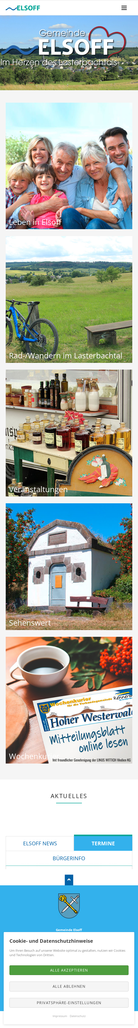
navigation (124, 8)
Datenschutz (78, 1016)
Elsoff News (40, 843)
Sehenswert (30, 622)
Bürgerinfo (69, 858)
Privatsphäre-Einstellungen (69, 1002)
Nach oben (69, 880)
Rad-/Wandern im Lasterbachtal (65, 355)
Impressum (60, 1016)
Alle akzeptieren (69, 970)
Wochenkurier (34, 756)
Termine (103, 843)
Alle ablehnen (69, 986)
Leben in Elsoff (35, 222)
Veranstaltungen (38, 489)
